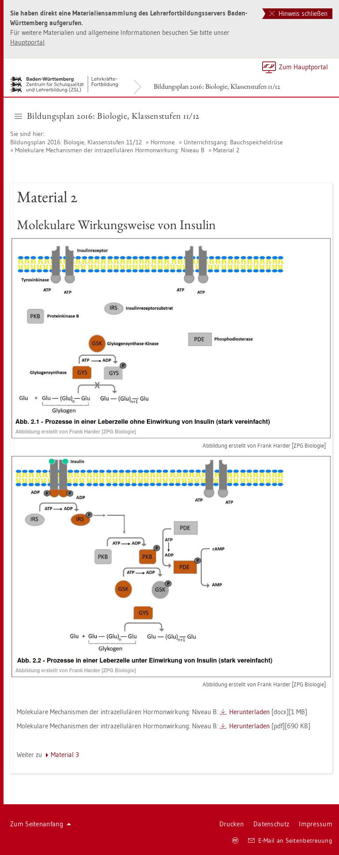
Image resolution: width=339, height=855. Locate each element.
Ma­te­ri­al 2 (226, 150)
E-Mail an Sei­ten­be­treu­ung (290, 840)
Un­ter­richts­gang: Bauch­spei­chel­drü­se (233, 142)
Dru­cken (231, 824)
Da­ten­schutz (271, 824)
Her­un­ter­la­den (249, 712)
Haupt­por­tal (27, 42)
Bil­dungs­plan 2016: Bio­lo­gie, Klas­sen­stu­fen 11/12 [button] (107, 115)
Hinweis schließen (298, 13)
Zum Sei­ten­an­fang (40, 824)
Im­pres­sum (315, 824)
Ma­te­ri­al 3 (65, 754)
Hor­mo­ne (163, 142)
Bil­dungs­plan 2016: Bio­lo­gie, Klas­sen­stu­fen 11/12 (217, 86)
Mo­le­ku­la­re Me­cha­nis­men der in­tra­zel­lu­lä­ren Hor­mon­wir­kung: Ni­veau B (109, 150)
